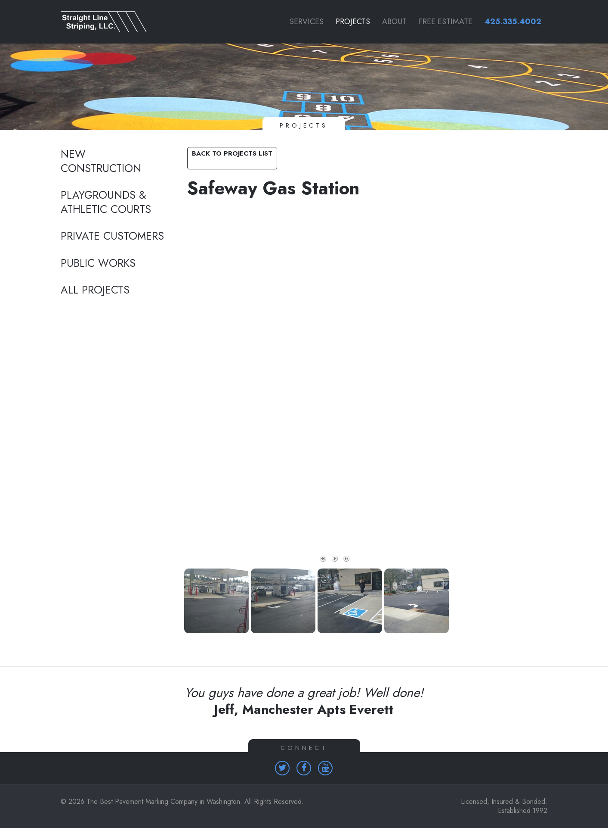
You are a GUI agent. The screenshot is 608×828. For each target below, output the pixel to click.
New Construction (101, 161)
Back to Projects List (232, 153)
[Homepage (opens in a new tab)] (282, 768)
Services (307, 21)
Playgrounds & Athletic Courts (106, 202)
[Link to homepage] (114, 22)
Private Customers (112, 236)
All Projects (95, 290)
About (394, 21)
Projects (353, 21)
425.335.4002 (513, 21)
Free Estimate (445, 21)
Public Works (98, 263)
